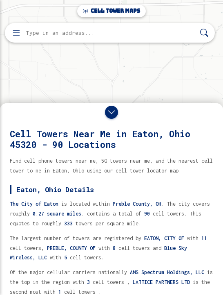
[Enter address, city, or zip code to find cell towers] (110, 33)
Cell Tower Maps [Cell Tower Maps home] (111, 11)
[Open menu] (16, 33)
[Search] (204, 33)
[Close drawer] (111, 112)
